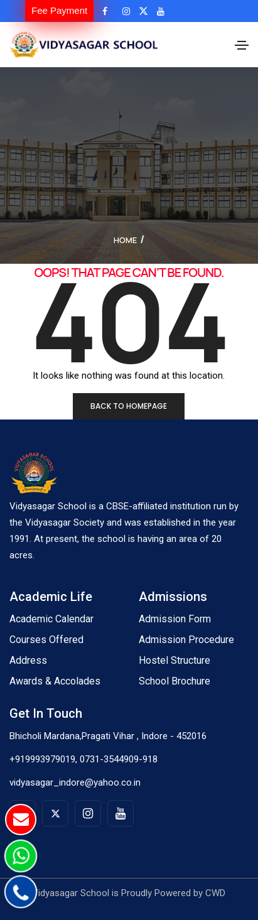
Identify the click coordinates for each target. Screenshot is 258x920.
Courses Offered (46, 640)
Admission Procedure (186, 640)
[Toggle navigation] (242, 45)
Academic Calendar (51, 619)
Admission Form (175, 619)
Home (125, 240)
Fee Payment (59, 10)
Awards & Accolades (54, 681)
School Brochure (174, 681)
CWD (215, 893)
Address (28, 660)
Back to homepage (128, 406)
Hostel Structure (174, 660)
